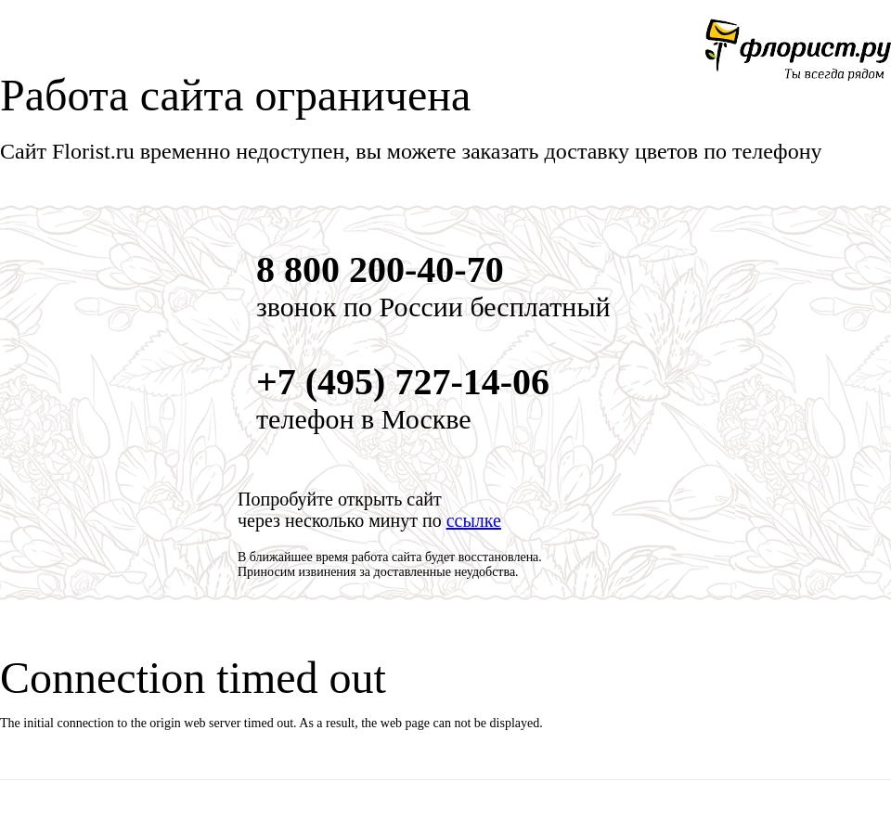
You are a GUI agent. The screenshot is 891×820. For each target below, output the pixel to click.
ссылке (473, 520)
